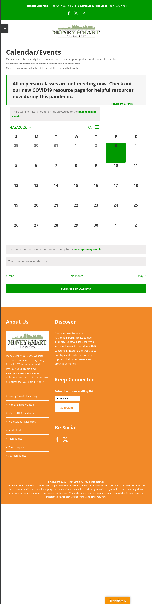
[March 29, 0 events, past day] (16, 153)
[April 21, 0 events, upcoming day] (56, 213)
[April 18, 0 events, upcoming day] (136, 193)
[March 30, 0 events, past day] (36, 153)
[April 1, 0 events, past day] (76, 153)
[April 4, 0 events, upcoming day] (136, 153)
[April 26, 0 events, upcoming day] (16, 233)
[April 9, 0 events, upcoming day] (96, 173)
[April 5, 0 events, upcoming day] (16, 173)
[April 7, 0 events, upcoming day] (56, 173)
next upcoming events (87, 249)
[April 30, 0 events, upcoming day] (96, 233)
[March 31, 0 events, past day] (56, 153)
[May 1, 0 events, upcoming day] (116, 233)
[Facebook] (57, 439)
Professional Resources (22, 421)
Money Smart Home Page (23, 396)
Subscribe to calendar (76, 288)
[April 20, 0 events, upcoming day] (36, 213)
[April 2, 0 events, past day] (96, 153)
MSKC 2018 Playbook (21, 413)
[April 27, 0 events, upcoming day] (36, 233)
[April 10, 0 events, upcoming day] (116, 173)
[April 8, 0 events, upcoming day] (76, 173)
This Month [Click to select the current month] (76, 276)
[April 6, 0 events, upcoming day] (36, 173)
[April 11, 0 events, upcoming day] (136, 173)
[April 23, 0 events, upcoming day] (96, 213)
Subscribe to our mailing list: (74, 391)
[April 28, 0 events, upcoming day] (56, 233)
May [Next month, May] (140, 276)
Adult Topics (15, 430)
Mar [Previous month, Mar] (11, 276)
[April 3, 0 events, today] (116, 153)
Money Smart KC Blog (21, 404)
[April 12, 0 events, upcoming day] (16, 193)
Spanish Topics (17, 455)
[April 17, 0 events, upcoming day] (116, 193)
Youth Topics (16, 447)
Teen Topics (15, 438)
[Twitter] (65, 439)
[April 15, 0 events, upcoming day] (76, 193)
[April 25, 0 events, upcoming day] (136, 213)
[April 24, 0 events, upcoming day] (116, 213)
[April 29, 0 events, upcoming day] (76, 233)
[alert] (55, 114)
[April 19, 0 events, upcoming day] (16, 213)
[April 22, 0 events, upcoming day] (76, 213)
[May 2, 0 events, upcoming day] (136, 233)
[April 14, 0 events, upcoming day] (56, 193)
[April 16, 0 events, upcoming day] (96, 193)
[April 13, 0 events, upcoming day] (36, 193)
